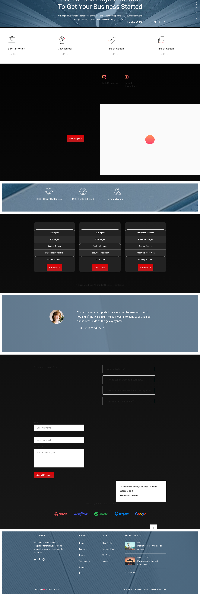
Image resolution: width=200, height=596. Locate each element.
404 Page (106, 555)
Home (81, 543)
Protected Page (109, 549)
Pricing (82, 555)
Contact (82, 567)
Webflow (163, 589)
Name (36, 422)
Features (83, 549)
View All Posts (131, 573)
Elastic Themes (53, 589)
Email (37, 434)
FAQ (95, 285)
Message (38, 446)
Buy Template (75, 138)
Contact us (57, 367)
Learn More (13, 54)
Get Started (54, 276)
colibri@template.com (129, 503)
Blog (81, 573)
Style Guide (107, 543)
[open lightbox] (150, 140)
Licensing (106, 561)
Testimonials (84, 561)
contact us (119, 285)
